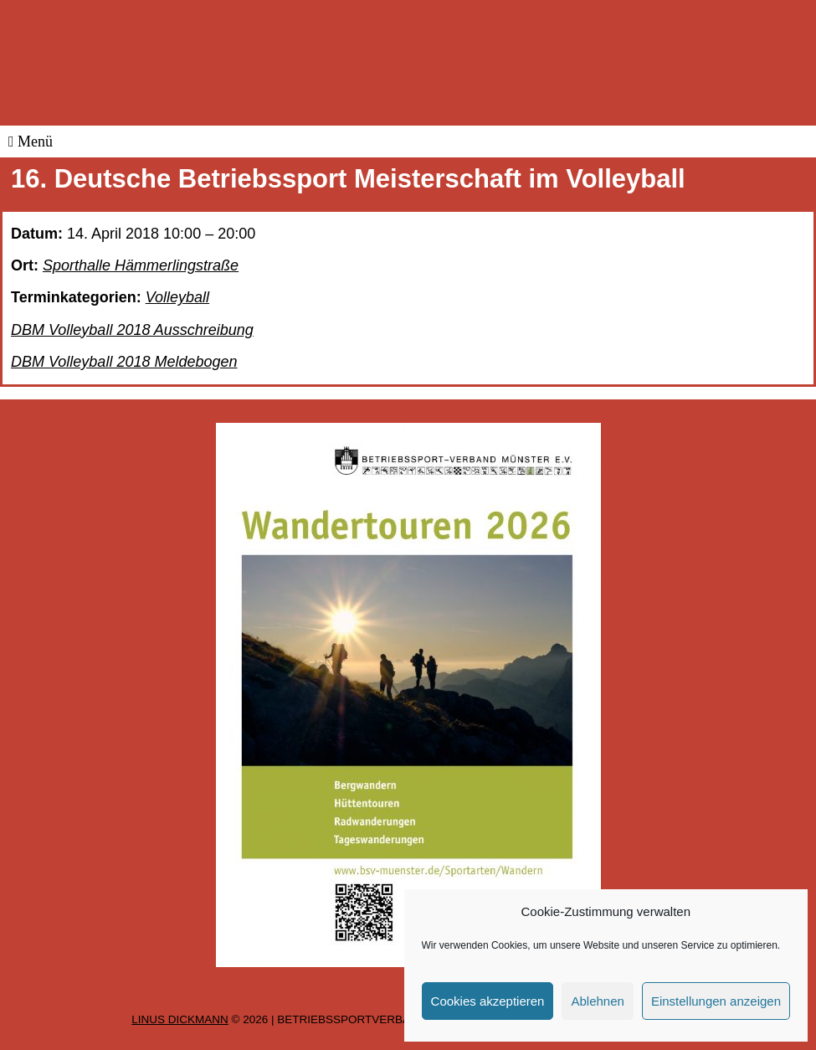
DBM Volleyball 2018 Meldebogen (124, 361)
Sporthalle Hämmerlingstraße (141, 265)
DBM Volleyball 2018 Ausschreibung (132, 330)
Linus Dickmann (179, 1019)
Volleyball (177, 297)
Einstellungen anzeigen (716, 1001)
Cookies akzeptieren (488, 1001)
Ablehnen (597, 1001)
